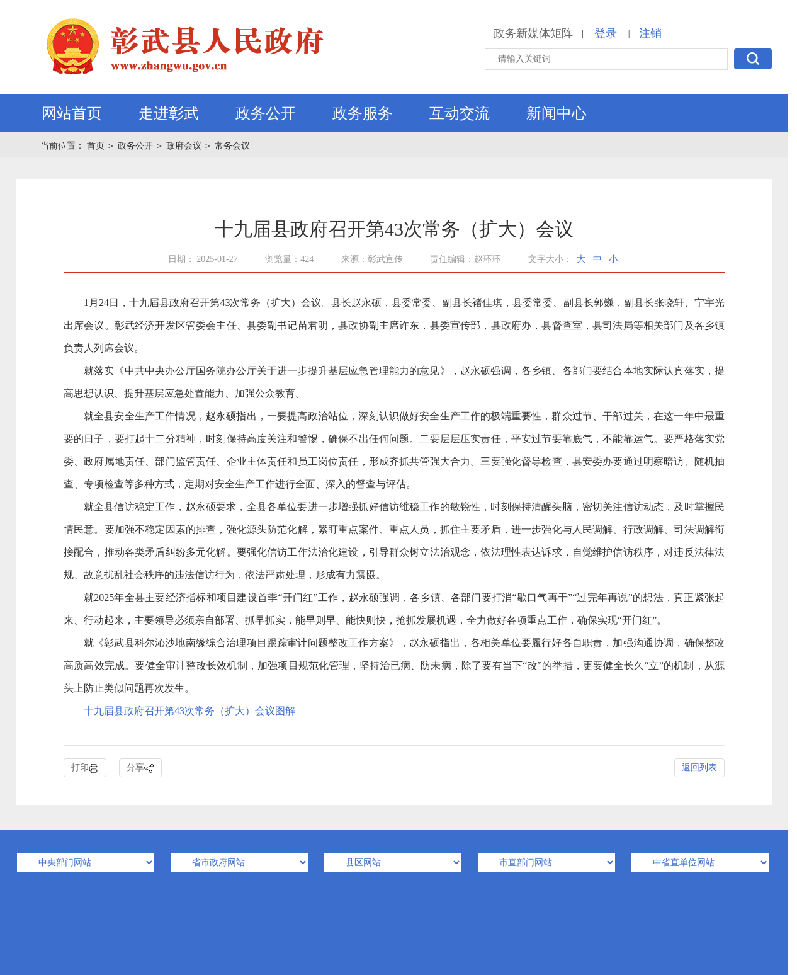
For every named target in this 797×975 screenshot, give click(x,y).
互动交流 (459, 113)
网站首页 (72, 113)
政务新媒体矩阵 (533, 33)
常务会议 (232, 146)
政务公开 (265, 113)
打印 (85, 768)
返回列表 (699, 767)
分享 (140, 768)
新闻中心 (556, 113)
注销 (650, 33)
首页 (97, 146)
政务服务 (362, 113)
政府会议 (183, 146)
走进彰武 (168, 113)
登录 (605, 33)
